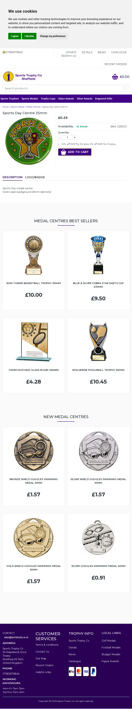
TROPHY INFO (81, 634)
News (102, 52)
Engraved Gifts (105, 98)
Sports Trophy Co (68, 54)
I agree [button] (14, 36)
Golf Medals (109, 641)
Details (87, 52)
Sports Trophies (12, 98)
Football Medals (111, 647)
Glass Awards (68, 98)
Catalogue (119, 52)
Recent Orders (115, 64)
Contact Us (42, 652)
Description (13, 177)
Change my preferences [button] (52, 36)
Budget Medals (111, 654)
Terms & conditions (47, 645)
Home (6, 107)
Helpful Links (43, 672)
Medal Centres (33, 107)
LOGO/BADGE (35, 177)
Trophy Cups (50, 98)
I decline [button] (29, 36)
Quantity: (63, 132)
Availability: (66, 126)
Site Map (41, 658)
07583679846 (11, 674)
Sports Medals (32, 98)
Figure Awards (110, 661)
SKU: (113, 126)
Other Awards (87, 98)
